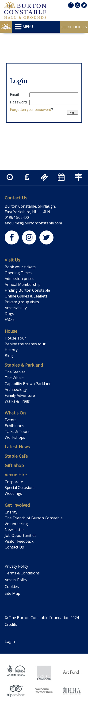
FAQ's (10, 319)
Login (10, 641)
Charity (11, 512)
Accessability (16, 307)
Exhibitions (14, 425)
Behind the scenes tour (25, 344)
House (11, 331)
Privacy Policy (16, 566)
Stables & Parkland (24, 365)
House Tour (15, 338)
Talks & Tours (17, 431)
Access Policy (16, 579)
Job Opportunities (20, 535)
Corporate (14, 481)
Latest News (17, 446)
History (11, 349)
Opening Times (18, 272)
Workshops (15, 437)
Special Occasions (20, 487)
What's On (15, 413)
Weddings (13, 493)
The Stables (15, 372)
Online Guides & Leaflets (26, 296)
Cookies (12, 586)
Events (10, 420)
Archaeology (16, 389)
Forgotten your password (30, 109)
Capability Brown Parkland (28, 383)
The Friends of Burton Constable (34, 518)
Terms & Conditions (22, 573)
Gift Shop (14, 465)
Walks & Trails (17, 401)
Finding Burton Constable (27, 290)
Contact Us (16, 198)
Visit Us (12, 260)
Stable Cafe (16, 456)
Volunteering (16, 523)
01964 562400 (17, 217)
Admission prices (19, 278)
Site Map (12, 593)
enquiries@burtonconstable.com (33, 223)
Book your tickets (20, 267)
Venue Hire (16, 474)
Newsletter (14, 529)
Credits (11, 624)
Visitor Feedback (19, 541)
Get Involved (17, 505)
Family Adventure (20, 395)
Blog (9, 355)
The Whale (14, 377)
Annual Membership (23, 284)
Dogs (9, 313)
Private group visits (22, 302)
